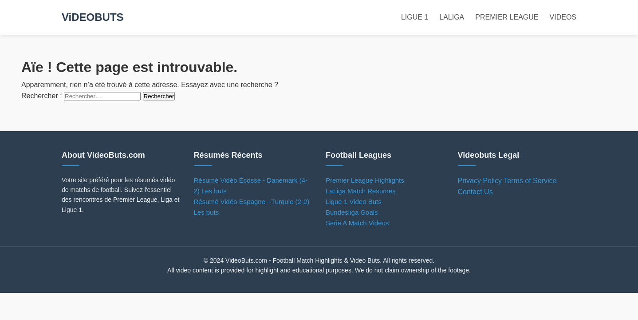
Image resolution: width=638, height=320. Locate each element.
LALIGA (451, 17)
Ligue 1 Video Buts (354, 201)
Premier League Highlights (365, 180)
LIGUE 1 (414, 17)
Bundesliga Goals (352, 212)
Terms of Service (530, 180)
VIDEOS (563, 17)
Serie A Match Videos (357, 223)
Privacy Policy (480, 180)
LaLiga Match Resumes (361, 191)
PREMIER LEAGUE (506, 17)
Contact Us (475, 192)
